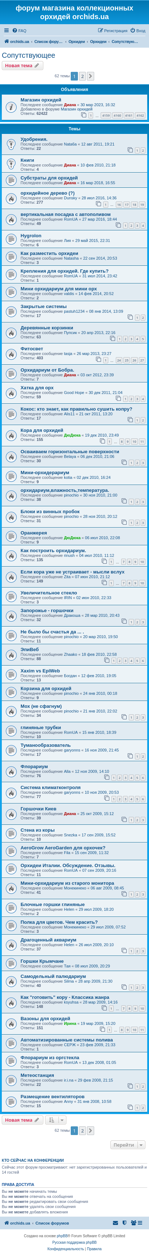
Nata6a (70, 144)
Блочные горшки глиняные (53, 904)
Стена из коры (37, 830)
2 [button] (82, 76)
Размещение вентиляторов (52, 1096)
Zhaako (70, 654)
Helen (69, 909)
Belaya (70, 456)
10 (134, 441)
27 (142, 360)
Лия (67, 240)
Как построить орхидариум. (53, 550)
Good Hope (74, 392)
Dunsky (70, 198)
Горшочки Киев (38, 808)
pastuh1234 (74, 311)
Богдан (70, 676)
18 (134, 204)
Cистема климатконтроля (51, 787)
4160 (117, 115)
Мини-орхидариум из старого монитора (67, 883)
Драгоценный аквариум (48, 940)
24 (119, 360)
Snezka (70, 835)
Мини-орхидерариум (45, 472)
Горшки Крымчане (42, 961)
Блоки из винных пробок (50, 511)
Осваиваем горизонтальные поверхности (70, 451)
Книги (27, 160)
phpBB (62, 1236)
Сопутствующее (28, 55)
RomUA (71, 219)
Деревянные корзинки (47, 327)
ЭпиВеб (30, 649)
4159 (106, 115)
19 (142, 204)
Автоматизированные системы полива (67, 1040)
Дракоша (72, 615)
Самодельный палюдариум (53, 976)
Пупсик (70, 332)
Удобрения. (34, 139)
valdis (69, 293)
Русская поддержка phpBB (74, 1242)
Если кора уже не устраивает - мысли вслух (72, 572)
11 (142, 441)
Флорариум (34, 766)
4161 (129, 115)
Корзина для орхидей (46, 688)
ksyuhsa (71, 1002)
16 (119, 204)
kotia (68, 477)
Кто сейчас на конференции (33, 1160)
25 (126, 360)
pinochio (71, 495)
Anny (68, 1101)
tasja (68, 353)
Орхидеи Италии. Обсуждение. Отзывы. (68, 865)
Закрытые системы (44, 306)
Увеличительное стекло (49, 592)
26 (134, 360)
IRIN (68, 597)
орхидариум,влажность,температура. (65, 490)
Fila (67, 852)
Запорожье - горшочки (47, 610)
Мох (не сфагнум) (41, 706)
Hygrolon (31, 235)
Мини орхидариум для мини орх (59, 288)
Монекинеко (75, 888)
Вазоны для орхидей (45, 1018)
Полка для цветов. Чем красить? (59, 922)
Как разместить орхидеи (49, 253)
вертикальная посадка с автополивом (66, 214)
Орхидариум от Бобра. (47, 370)
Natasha (71, 258)
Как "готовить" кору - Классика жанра (65, 997)
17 (126, 204)
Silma (69, 981)
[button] (90, 76)
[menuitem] (19, 30)
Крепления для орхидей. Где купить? (65, 271)
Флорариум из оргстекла (50, 1057)
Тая (67, 966)
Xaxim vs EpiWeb (40, 671)
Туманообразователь (46, 745)
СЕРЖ (70, 1045)
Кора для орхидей (42, 430)
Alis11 (69, 414)
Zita (67, 577)
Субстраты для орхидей (49, 178)
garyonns (72, 750)
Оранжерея (34, 533)
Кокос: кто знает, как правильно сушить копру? (76, 409)
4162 (140, 115)
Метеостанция (37, 1075)
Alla (67, 771)
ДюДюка (72, 435)
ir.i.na (68, 1080)
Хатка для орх (37, 387)
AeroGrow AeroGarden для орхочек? (63, 847)
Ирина (70, 1023)
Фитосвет (32, 348)
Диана (70, 105)
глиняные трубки (41, 727)
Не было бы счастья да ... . (52, 632)
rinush (69, 555)
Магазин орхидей (41, 100)
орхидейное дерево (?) (48, 193)
